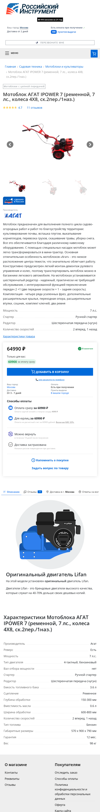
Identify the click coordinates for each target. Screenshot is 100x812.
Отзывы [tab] (33, 491)
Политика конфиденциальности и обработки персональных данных (72, 791)
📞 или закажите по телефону (50, 379)
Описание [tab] (11, 491)
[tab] (60, 492)
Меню (14, 53)
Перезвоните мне (50, 42)
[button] (10, 144)
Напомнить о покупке (50, 460)
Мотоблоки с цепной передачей (24, 86)
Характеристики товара (19, 336)
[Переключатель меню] (50, 53)
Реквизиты (12, 779)
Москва (11, 387)
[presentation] (33, 492)
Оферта (60, 805)
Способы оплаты (66, 779)
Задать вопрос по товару (50, 468)
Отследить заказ (66, 772)
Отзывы (10, 785)
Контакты (11, 772)
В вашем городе (60, 393)
